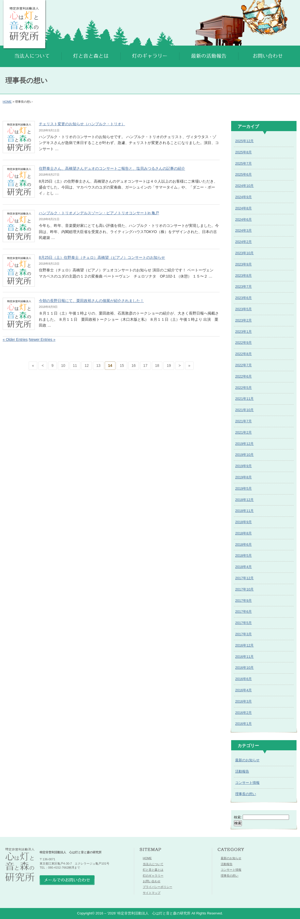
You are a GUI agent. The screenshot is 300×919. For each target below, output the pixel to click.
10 (63, 365)
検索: (238, 817)
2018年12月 (244, 500)
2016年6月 (243, 679)
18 (157, 365)
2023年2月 (243, 320)
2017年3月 (243, 634)
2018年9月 (243, 522)
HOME (7, 101)
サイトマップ (151, 892)
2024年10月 (244, 186)
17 (145, 365)
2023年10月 (244, 253)
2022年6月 (243, 376)
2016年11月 (244, 657)
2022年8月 (243, 354)
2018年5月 (243, 555)
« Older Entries (15, 339)
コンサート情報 (247, 783)
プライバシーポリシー (157, 886)
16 (134, 365)
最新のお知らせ (247, 760)
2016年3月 (243, 701)
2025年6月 (243, 174)
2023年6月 (243, 298)
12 (87, 365)
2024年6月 (243, 219)
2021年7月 (243, 421)
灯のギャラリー (153, 875)
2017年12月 (244, 578)
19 (169, 365)
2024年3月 (243, 230)
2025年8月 (243, 152)
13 (98, 365)
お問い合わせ (151, 881)
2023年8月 (243, 276)
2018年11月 (244, 511)
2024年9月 (243, 197)
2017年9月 (243, 601)
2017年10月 (244, 589)
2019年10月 (244, 455)
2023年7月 (243, 287)
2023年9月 (243, 264)
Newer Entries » (42, 339)
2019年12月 (244, 444)
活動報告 (242, 771)
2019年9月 (243, 466)
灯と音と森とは (153, 869)
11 (75, 365)
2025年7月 (243, 163)
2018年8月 (243, 533)
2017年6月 (243, 612)
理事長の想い (245, 794)
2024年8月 (243, 208)
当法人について (153, 864)
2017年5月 (243, 623)
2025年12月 (244, 141)
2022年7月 (243, 365)
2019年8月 (243, 477)
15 (122, 365)
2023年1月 (243, 332)
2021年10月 (244, 410)
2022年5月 (243, 388)
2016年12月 (244, 645)
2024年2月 (243, 242)
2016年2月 (243, 713)
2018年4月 (243, 567)
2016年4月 (243, 690)
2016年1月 (243, 724)
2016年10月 (244, 668)
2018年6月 (243, 544)
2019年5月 (243, 488)
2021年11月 (244, 399)
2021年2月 (243, 432)
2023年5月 (243, 309)
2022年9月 (243, 343)
